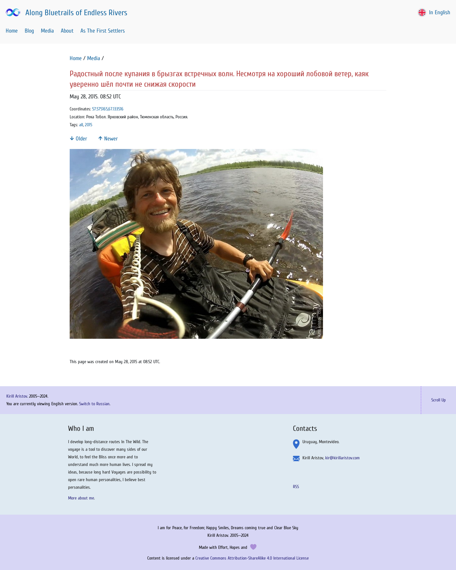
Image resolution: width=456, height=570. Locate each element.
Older (78, 138)
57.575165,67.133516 (108, 109)
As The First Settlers (102, 31)
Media (47, 31)
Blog (29, 31)
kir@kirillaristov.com (342, 458)
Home (12, 31)
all (81, 124)
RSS (296, 486)
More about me (81, 498)
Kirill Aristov (16, 396)
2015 (88, 124)
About (67, 31)
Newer (108, 138)
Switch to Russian (94, 403)
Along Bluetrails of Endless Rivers (66, 12)
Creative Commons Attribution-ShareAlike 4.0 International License (252, 558)
